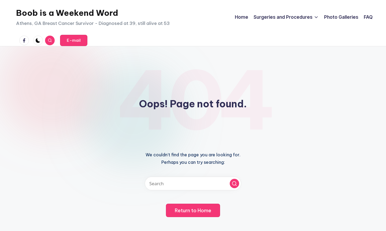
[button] (73, 40)
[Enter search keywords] (193, 183)
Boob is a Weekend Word (67, 13)
